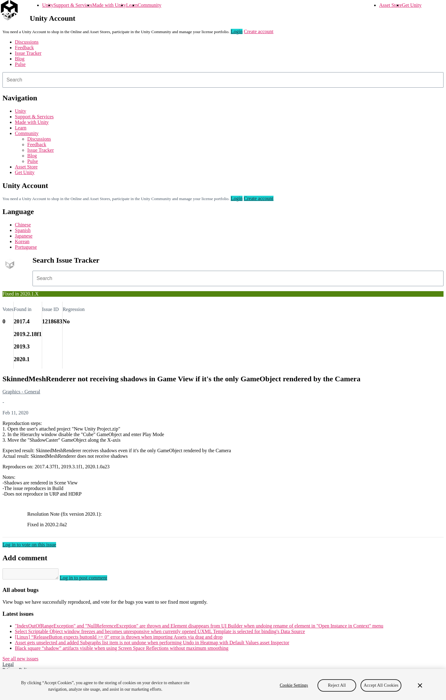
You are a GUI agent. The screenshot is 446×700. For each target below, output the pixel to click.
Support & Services (72, 5)
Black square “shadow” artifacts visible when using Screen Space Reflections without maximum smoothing (122, 650)
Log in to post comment (89, 579)
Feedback (24, 47)
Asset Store (390, 5)
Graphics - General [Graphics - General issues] (21, 391)
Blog (19, 58)
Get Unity (412, 5)
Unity (47, 5)
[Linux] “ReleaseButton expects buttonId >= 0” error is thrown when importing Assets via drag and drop (119, 638)
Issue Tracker (28, 53)
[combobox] (223, 79)
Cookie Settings (294, 685)
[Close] (420, 685)
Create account (258, 31)
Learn (132, 5)
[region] (223, 684)
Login (237, 31)
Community (149, 5)
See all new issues (20, 660)
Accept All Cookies (381, 685)
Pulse (20, 64)
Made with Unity (109, 5)
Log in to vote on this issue (29, 544)
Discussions (26, 42)
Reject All (337, 685)
